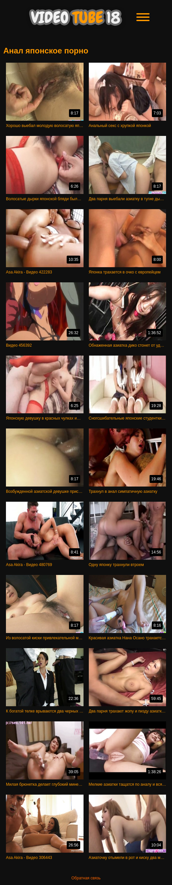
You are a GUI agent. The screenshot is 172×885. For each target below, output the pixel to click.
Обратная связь (85, 878)
